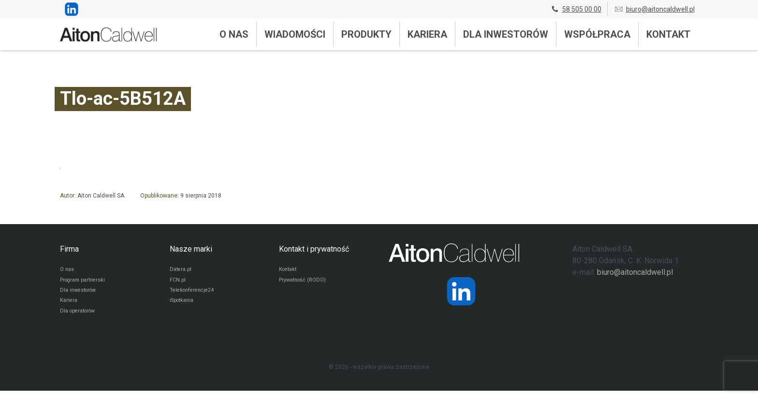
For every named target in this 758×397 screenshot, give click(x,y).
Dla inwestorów (505, 34)
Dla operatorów (80, 316)
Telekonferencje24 (194, 293)
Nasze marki (191, 249)
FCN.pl (178, 282)
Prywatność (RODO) (305, 282)
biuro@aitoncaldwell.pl (654, 9)
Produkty (366, 34)
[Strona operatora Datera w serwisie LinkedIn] (461, 291)
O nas (233, 34)
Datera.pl (181, 270)
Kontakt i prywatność (314, 249)
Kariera (427, 34)
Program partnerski (85, 282)
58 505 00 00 (575, 9)
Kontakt (668, 34)
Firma (69, 249)
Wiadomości (294, 34)
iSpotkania (183, 305)
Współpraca (597, 34)
